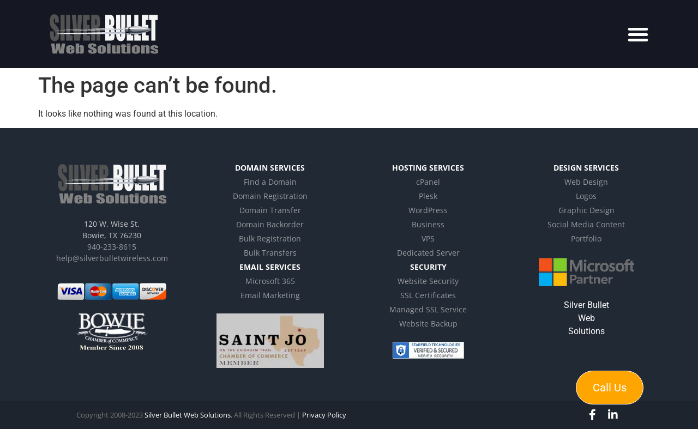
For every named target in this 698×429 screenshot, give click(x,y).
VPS (428, 238)
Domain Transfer (270, 210)
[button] (638, 34)
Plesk (428, 196)
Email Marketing (270, 295)
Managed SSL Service (428, 309)
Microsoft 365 (270, 281)
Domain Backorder (270, 224)
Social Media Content (586, 224)
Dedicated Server (428, 252)
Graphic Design (586, 210)
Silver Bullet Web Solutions (586, 318)
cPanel (428, 182)
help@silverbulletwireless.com (112, 258)
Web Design (586, 182)
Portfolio (586, 238)
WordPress (428, 210)
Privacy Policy (324, 415)
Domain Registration (270, 196)
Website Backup (428, 323)
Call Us (610, 387)
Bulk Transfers (270, 252)
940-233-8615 (111, 246)
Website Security (428, 281)
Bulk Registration (270, 238)
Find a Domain (270, 182)
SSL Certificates (428, 295)
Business (428, 224)
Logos (586, 196)
